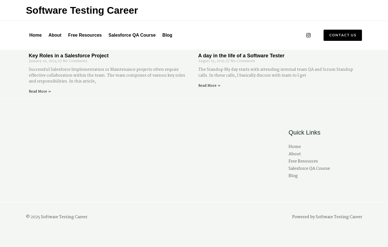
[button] (339, 35)
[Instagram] (308, 35)
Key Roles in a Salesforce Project (69, 55)
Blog (167, 35)
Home (35, 35)
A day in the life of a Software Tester (241, 55)
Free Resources (85, 35)
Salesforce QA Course (131, 35)
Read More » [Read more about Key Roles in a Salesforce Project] (40, 92)
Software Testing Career (82, 10)
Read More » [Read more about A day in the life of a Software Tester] (209, 86)
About (54, 35)
